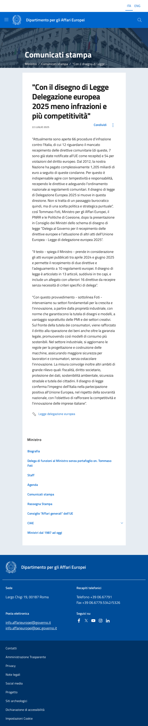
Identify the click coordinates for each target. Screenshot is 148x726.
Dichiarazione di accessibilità (25, 709)
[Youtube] (93, 621)
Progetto (11, 692)
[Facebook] (79, 621)
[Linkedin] (107, 621)
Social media (14, 683)
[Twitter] (86, 621)
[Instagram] (100, 621)
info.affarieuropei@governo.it (28, 622)
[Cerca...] (139, 20)
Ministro (31, 63)
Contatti (11, 648)
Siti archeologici (16, 700)
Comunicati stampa (54, 63)
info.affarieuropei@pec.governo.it (31, 628)
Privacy (11, 665)
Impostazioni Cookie (19, 718)
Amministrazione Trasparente (26, 657)
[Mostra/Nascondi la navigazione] (6, 19)
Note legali (13, 674)
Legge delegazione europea (53, 414)
